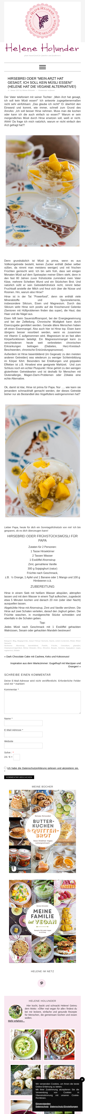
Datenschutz (42, 1106)
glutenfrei (76, 645)
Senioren (61, 648)
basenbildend (33, 645)
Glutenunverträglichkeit (13, 648)
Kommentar (11, 689)
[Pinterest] (42, 983)
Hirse (39, 648)
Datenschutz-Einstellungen (64, 1106)
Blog (14, 641)
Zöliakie (17, 650)
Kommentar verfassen (46, 90)
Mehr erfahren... (16, 1021)
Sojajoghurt (70, 648)
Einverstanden (43, 1103)
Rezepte (54, 648)
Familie (45, 645)
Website (8, 741)
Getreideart (65, 645)
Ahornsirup (20, 645)
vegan (78, 648)
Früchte (54, 645)
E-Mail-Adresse (13, 730)
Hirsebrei (46, 648)
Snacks (51, 641)
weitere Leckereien (62, 641)
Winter (72, 641)
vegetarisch (8, 650)
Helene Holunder (43, 48)
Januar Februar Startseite (38, 641)
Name (8, 718)
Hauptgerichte (22, 641)
